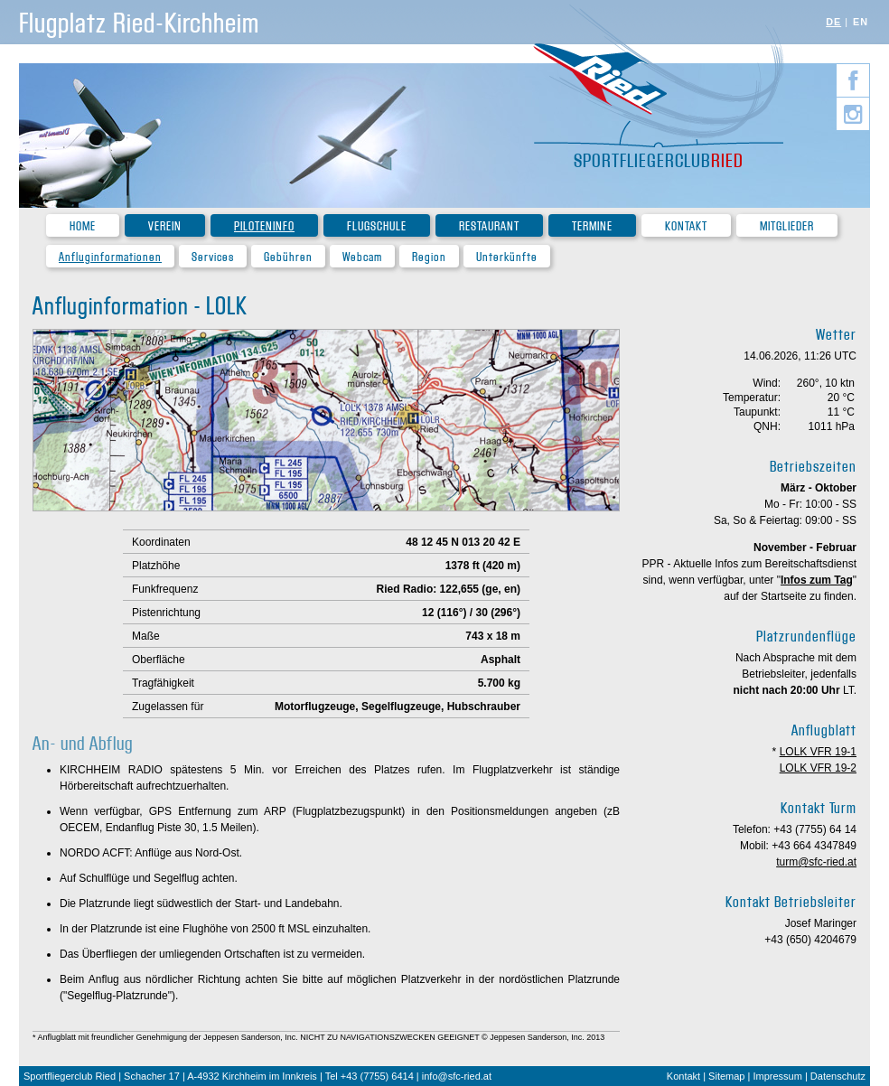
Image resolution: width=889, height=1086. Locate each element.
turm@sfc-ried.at (816, 862)
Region (429, 257)
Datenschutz (838, 1076)
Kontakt (686, 226)
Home (83, 226)
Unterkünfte (507, 257)
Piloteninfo (264, 226)
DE (833, 21)
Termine (592, 226)
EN (860, 21)
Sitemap (726, 1076)
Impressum (777, 1076)
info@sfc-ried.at (456, 1076)
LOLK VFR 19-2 (818, 768)
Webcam (362, 257)
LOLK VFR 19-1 (818, 751)
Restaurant (489, 226)
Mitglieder (787, 226)
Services (213, 257)
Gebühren (288, 257)
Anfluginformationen (110, 257)
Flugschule (377, 226)
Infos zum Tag (817, 580)
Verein (165, 226)
